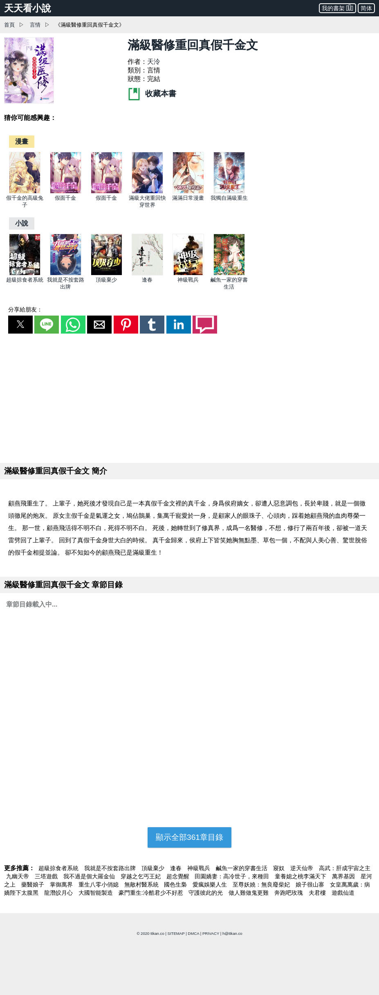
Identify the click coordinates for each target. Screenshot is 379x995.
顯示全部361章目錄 (189, 837)
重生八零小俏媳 (99, 884)
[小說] (21, 223)
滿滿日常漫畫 (188, 198)
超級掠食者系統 (24, 280)
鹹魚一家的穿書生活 (242, 868)
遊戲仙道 (343, 892)
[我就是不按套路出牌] (65, 274)
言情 (35, 25)
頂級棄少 (106, 280)
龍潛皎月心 (59, 892)
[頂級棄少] (106, 274)
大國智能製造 (96, 892)
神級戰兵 (188, 280)
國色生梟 (176, 884)
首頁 (9, 25)
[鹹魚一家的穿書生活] (229, 274)
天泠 (153, 61)
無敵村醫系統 (142, 884)
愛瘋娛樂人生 (211, 884)
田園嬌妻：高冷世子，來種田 (233, 876)
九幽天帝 (18, 876)
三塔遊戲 (47, 876)
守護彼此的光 (206, 892)
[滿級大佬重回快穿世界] (147, 192)
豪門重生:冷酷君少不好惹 (152, 892)
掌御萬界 (62, 884)
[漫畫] (21, 141)
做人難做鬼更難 (249, 892)
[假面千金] (65, 192)
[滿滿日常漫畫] (188, 192)
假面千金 (65, 198)
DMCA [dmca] (193, 933)
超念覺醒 (178, 876)
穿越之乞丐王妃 (141, 876)
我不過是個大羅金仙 (90, 876)
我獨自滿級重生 (229, 198)
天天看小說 (27, 8)
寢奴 (279, 868)
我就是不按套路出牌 (110, 868)
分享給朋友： (25, 309)
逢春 (147, 280)
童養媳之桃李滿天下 (301, 876)
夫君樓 (318, 892)
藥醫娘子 (33, 884)
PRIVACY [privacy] (210, 933)
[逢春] (147, 274)
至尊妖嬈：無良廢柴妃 (262, 884)
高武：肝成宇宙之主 (344, 868)
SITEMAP (176, 933)
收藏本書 (152, 93)
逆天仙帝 (302, 868)
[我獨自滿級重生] (229, 192)
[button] (20, 325)
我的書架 (337, 7)
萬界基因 (344, 876)
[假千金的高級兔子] (24, 192)
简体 (366, 8)
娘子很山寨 (311, 884)
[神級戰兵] (188, 274)
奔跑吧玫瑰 (289, 892)
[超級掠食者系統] (24, 274)
